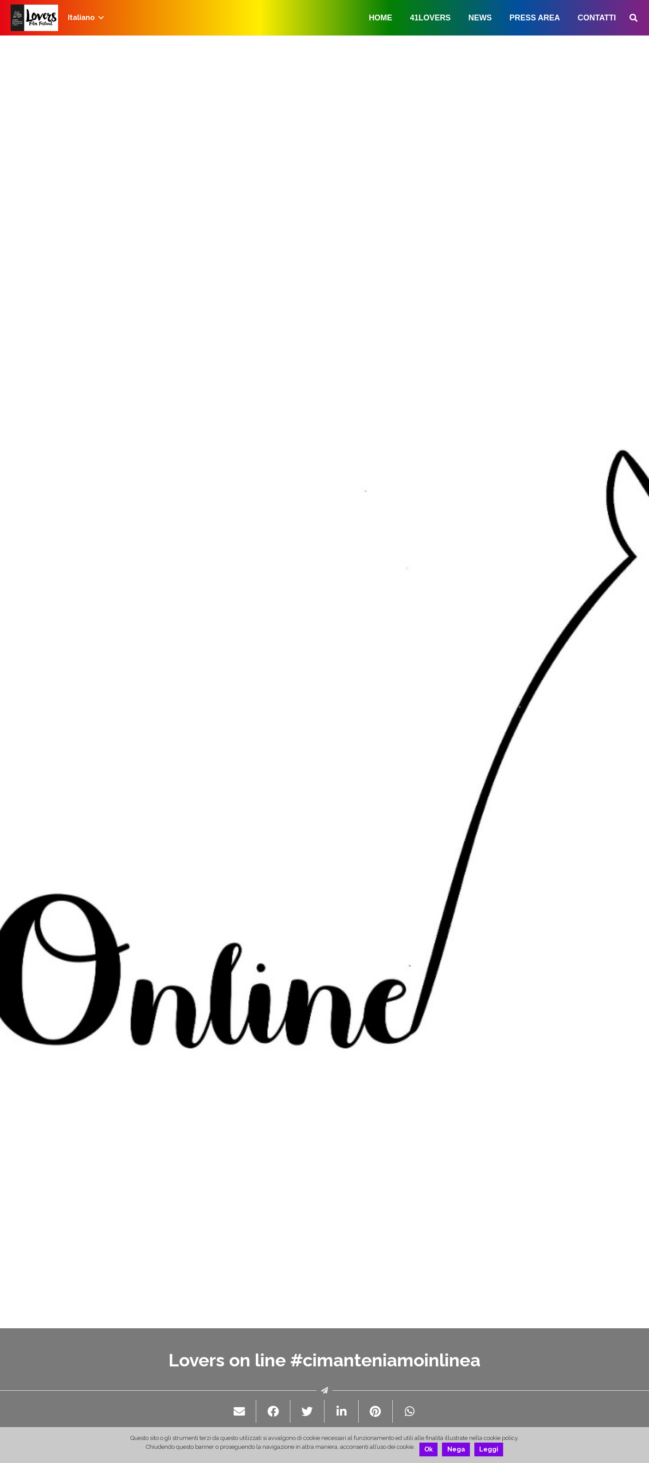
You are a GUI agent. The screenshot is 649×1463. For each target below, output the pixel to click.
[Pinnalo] (376, 1411)
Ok (428, 1449)
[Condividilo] (273, 1411)
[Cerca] (633, 18)
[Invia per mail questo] (240, 1411)
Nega (456, 1449)
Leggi (488, 1449)
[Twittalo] (307, 1411)
